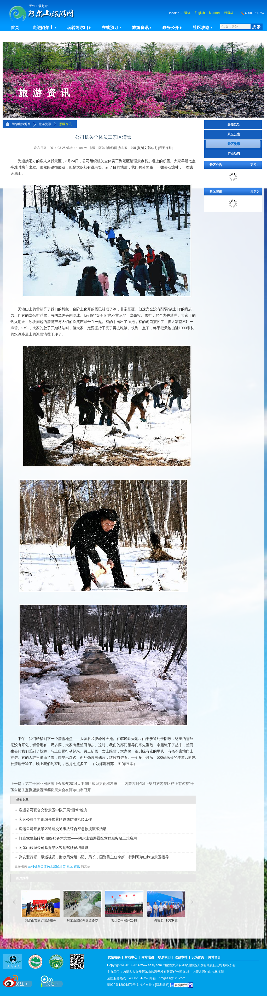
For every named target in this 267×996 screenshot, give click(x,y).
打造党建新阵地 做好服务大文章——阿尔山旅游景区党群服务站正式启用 (78, 838)
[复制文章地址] (147, 148)
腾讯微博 (49, 979)
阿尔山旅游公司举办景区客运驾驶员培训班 (53, 848)
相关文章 (22, 800)
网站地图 (147, 957)
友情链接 (114, 957)
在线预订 (110, 27)
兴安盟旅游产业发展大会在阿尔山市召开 (58, 790)
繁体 (187, 13)
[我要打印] (165, 148)
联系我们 (164, 957)
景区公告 (234, 134)
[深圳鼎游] (162, 985)
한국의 (228, 13)
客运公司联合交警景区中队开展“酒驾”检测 (53, 810)
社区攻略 (201, 27)
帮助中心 (131, 957)
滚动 (13, 901)
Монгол (214, 13)
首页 (15, 27)
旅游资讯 (140, 27)
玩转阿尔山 (77, 27)
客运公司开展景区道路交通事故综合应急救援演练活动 (63, 829)
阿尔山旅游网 (21, 124)
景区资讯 (65, 124)
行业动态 (234, 153)
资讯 (77, 866)
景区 (70, 866)
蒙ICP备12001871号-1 (122, 985)
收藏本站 (181, 957)
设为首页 (197, 957)
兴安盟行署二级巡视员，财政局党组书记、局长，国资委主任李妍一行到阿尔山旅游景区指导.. (95, 857)
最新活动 (234, 124)
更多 (253, 164)
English (200, 13)
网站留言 (214, 957)
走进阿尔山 (43, 27)
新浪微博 (18, 979)
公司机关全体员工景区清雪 (47, 866)
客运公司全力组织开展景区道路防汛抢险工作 (55, 819)
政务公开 (170, 27)
